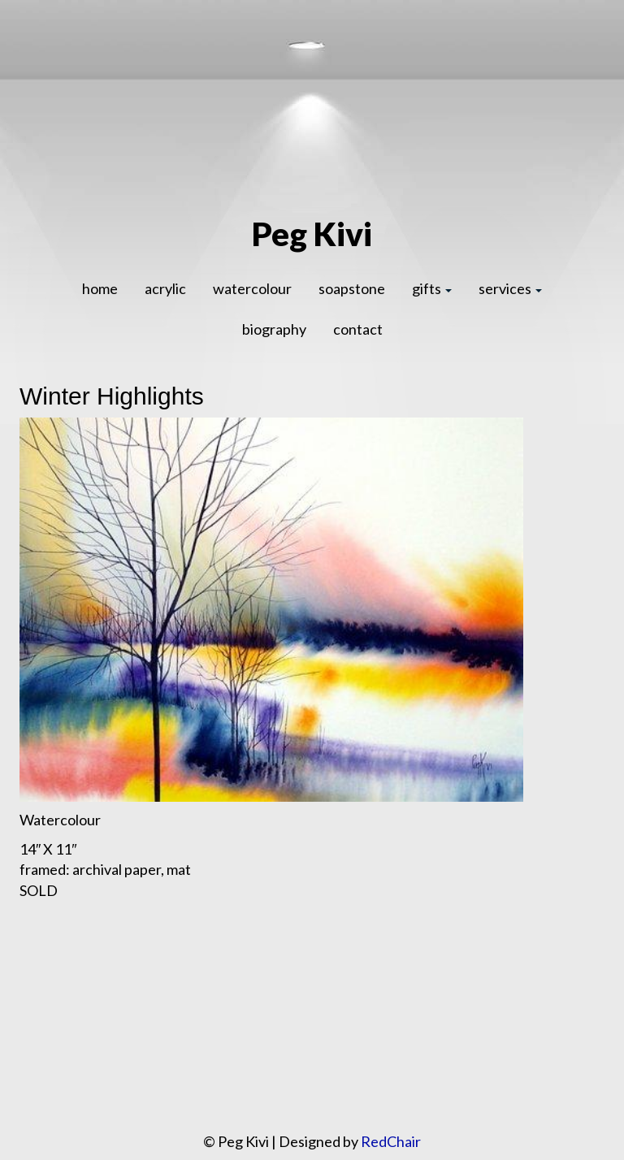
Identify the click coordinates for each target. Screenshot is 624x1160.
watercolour (252, 288)
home (100, 288)
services (510, 288)
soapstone (351, 288)
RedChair (391, 1141)
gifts (432, 288)
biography (274, 329)
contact (358, 329)
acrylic (165, 288)
